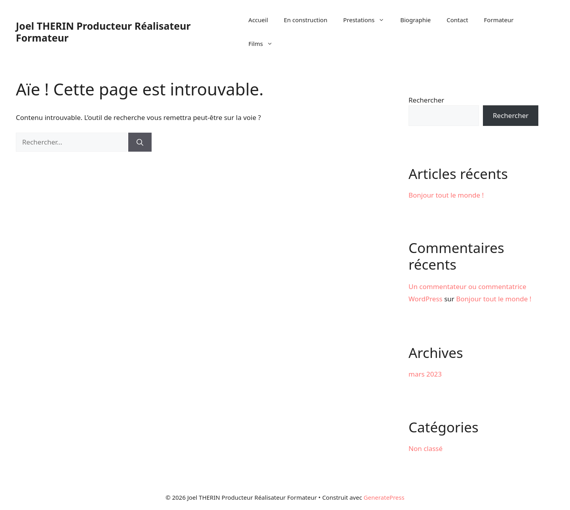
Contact (457, 20)
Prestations (367, 20)
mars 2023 (425, 374)
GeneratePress (384, 497)
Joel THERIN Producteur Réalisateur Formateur (103, 31)
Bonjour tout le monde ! (446, 195)
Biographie (415, 20)
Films (265, 43)
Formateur (499, 20)
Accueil (258, 20)
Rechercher (426, 100)
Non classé (425, 448)
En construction (305, 20)
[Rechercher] (140, 142)
